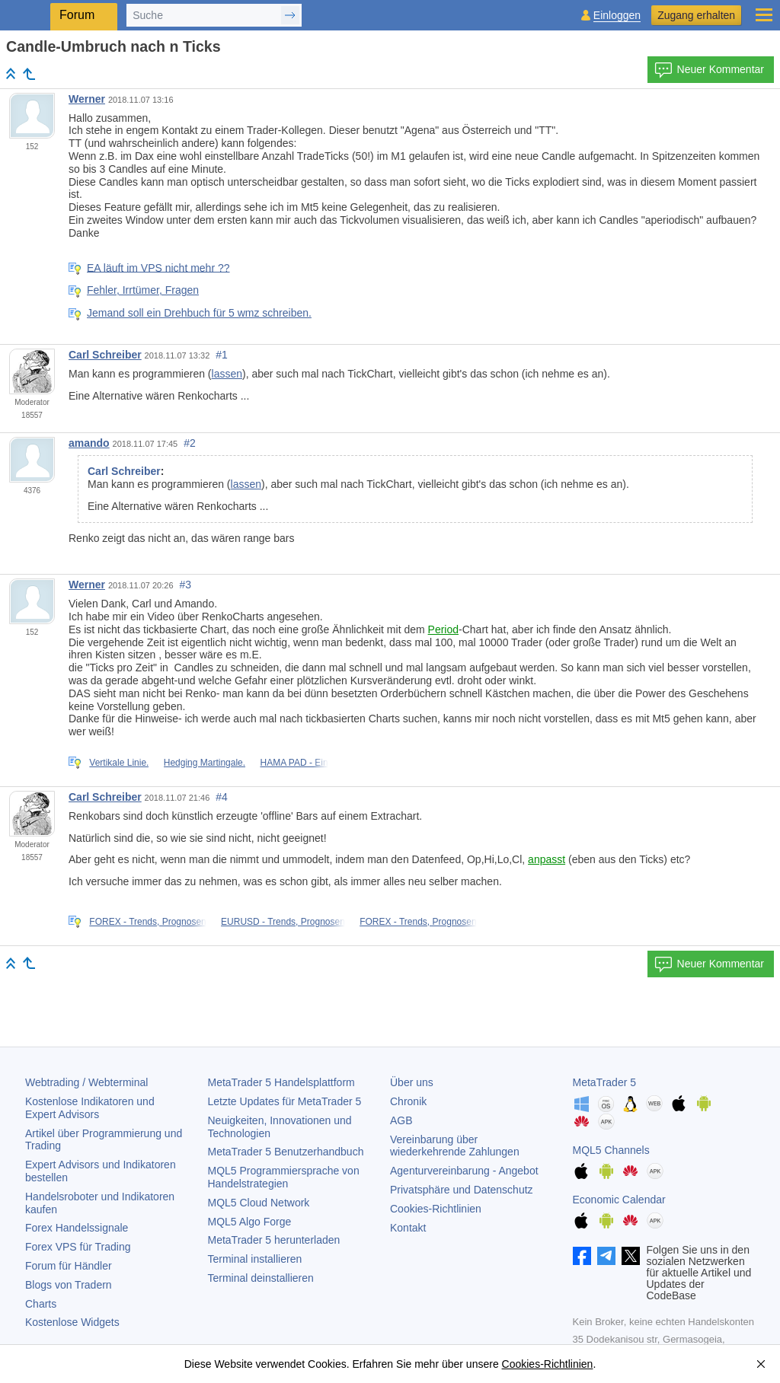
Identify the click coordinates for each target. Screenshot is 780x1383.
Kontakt (408, 1228)
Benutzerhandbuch (286, 1152)
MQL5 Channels (611, 1150)
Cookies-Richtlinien (435, 1209)
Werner (87, 99)
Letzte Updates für (285, 1101)
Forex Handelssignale (76, 1228)
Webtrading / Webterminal (86, 1082)
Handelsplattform (281, 1082)
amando (89, 443)
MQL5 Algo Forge (250, 1222)
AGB (401, 1120)
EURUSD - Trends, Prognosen (283, 921)
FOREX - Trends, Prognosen (147, 921)
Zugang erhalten (696, 15)
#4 (222, 797)
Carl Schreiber (105, 355)
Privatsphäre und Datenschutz (461, 1190)
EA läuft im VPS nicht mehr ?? (158, 267)
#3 (186, 584)
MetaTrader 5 (605, 1082)
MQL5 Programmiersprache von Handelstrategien (284, 1177)
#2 (190, 443)
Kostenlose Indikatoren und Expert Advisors (90, 1107)
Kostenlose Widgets (72, 1322)
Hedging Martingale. (204, 762)
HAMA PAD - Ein (294, 762)
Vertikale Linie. (119, 762)
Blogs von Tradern (68, 1285)
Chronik (408, 1101)
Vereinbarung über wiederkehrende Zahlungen (454, 1145)
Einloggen (617, 15)
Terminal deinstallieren (261, 1278)
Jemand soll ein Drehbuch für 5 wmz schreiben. (199, 313)
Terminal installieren (255, 1259)
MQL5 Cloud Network (259, 1203)
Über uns (411, 1082)
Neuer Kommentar (709, 70)
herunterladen (274, 1240)
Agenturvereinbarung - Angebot (464, 1171)
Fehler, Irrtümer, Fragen (143, 290)
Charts (40, 1304)
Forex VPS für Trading (78, 1247)
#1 (222, 355)
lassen (227, 374)
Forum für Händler (68, 1266)
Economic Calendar (619, 1199)
